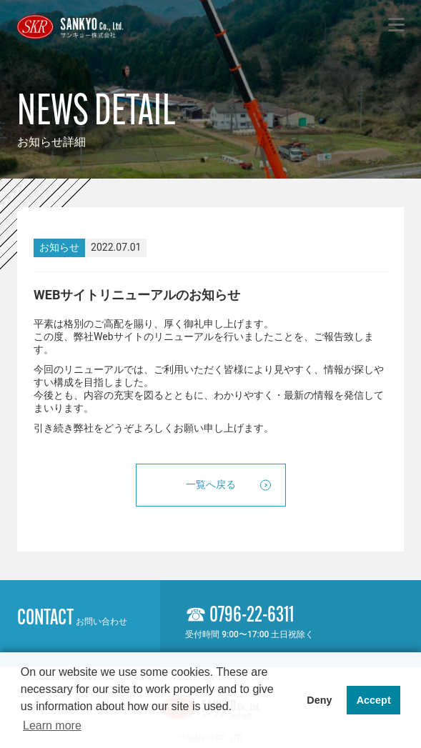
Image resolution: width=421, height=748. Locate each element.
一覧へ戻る (211, 484)
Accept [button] (374, 700)
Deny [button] (319, 700)
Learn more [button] (52, 725)
